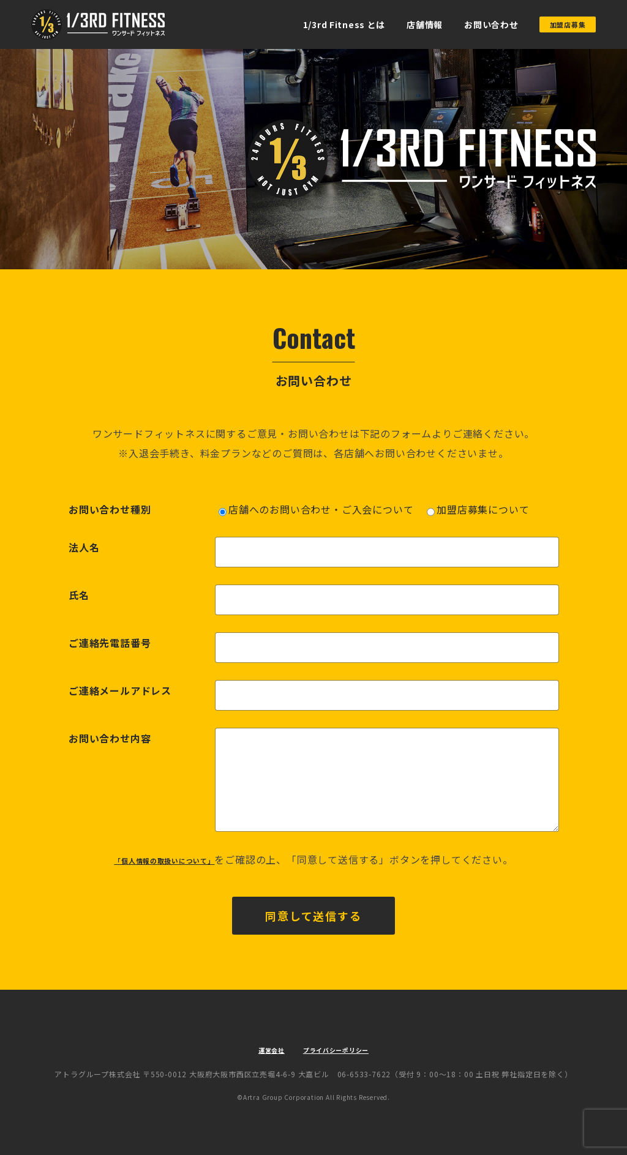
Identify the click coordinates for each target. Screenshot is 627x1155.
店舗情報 (401, 24)
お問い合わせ (467, 24)
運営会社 (259, 1049)
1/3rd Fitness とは (319, 24)
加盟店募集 (556, 24)
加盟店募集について (478, 509)
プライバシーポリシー (341, 1049)
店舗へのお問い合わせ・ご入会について (316, 509)
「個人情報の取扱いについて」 (164, 859)
